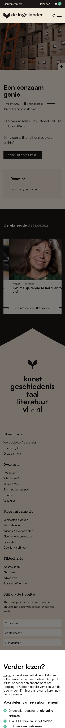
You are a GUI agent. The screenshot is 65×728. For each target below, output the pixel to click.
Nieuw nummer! (12, 4)
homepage (15, 694)
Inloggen (45, 4)
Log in (7, 675)
